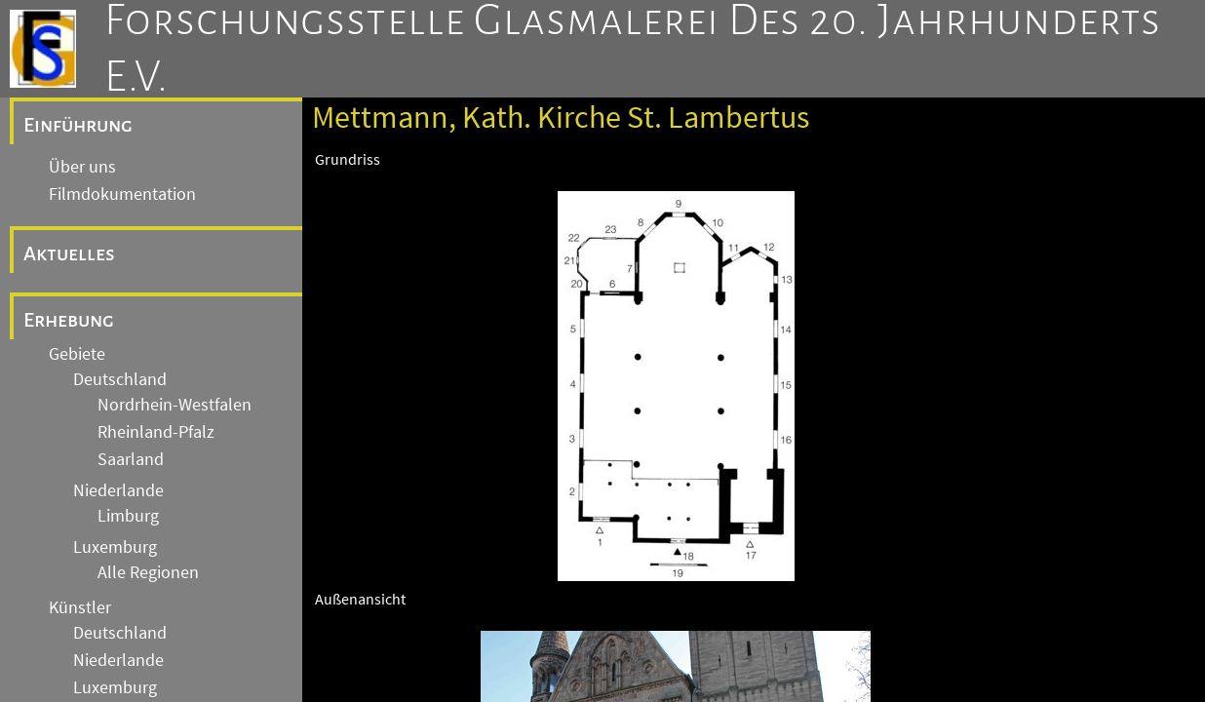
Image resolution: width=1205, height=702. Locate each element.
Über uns (82, 166)
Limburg (128, 515)
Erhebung (68, 320)
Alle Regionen (148, 572)
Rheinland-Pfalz (155, 432)
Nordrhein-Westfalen (174, 404)
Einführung (78, 125)
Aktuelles (69, 253)
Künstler (80, 607)
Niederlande (118, 490)
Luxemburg (115, 547)
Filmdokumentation (122, 194)
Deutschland (120, 379)
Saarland (130, 459)
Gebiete (77, 354)
